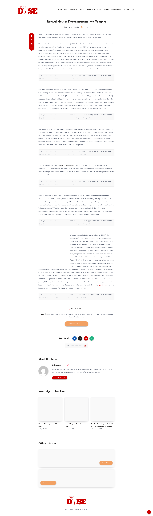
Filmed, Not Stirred (62, 372)
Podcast (126, 10)
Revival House (80, 309)
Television (73, 10)
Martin (67, 44)
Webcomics (91, 10)
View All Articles (60, 377)
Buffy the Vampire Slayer (100, 196)
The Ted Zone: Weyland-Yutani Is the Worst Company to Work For (102, 426)
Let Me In (78, 314)
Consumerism (116, 10)
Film (66, 10)
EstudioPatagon (83, 511)
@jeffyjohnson (86, 372)
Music (59, 10)
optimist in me (103, 285)
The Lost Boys (83, 90)
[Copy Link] (76, 345)
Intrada (80, 369)
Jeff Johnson (70, 314)
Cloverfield (104, 279)
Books (82, 10)
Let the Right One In (92, 235)
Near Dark (78, 129)
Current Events (103, 10)
